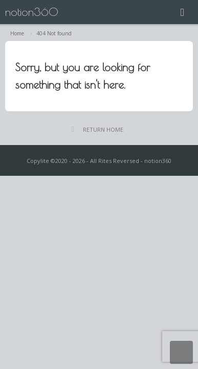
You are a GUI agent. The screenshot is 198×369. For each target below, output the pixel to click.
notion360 (31, 11)
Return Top (181, 352)
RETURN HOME (103, 129)
